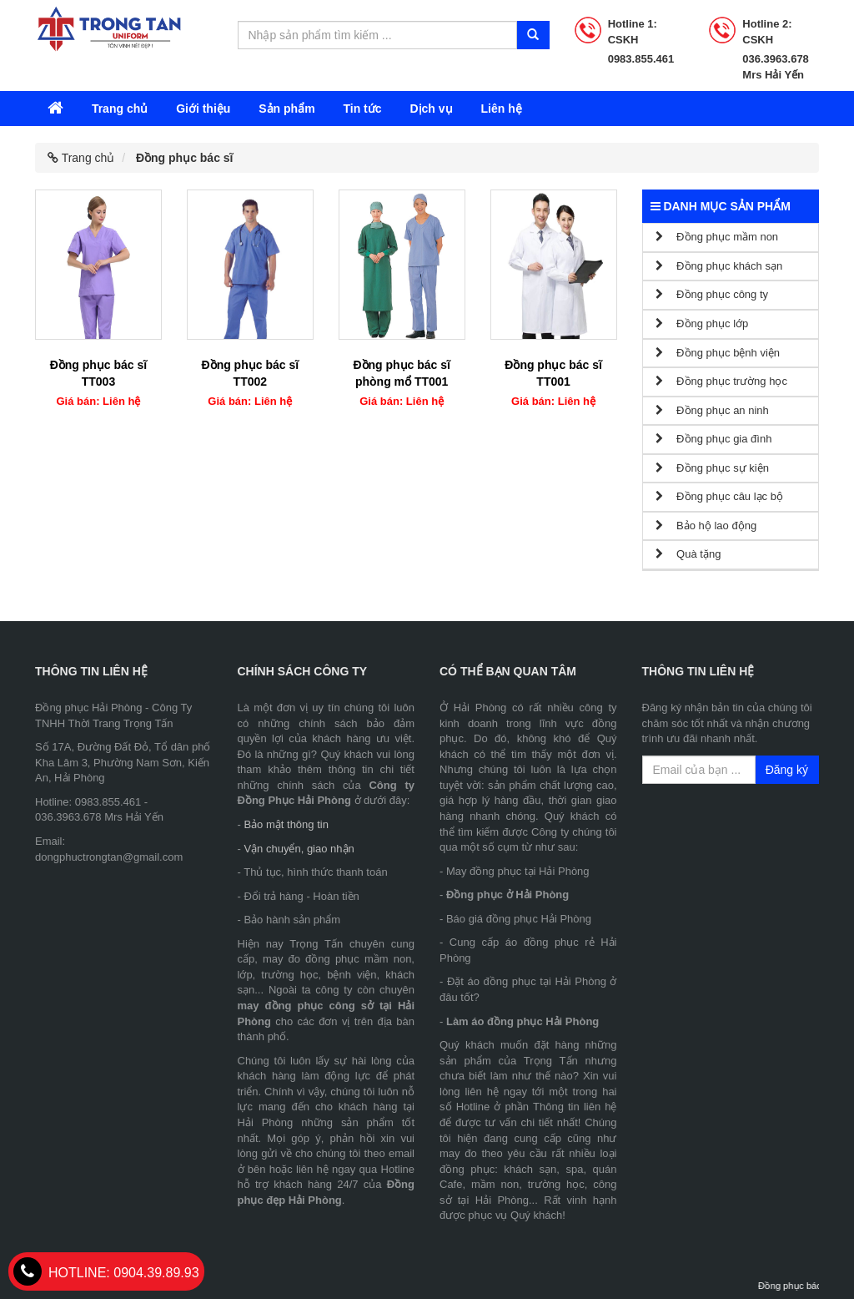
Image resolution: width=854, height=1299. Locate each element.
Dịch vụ (430, 108)
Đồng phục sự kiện (712, 468)
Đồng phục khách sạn (719, 266)
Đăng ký (787, 769)
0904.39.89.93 (106, 1273)
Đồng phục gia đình (714, 438)
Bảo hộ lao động (706, 525)
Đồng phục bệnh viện (718, 352)
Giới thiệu (203, 108)
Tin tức (362, 108)
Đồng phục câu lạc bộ (719, 496)
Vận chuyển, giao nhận (299, 848)
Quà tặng (688, 554)
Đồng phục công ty (712, 294)
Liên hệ (500, 108)
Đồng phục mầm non (717, 236)
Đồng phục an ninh (712, 410)
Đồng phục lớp (702, 323)
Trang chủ (120, 108)
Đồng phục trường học (721, 381)
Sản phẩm (286, 108)
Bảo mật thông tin (286, 824)
